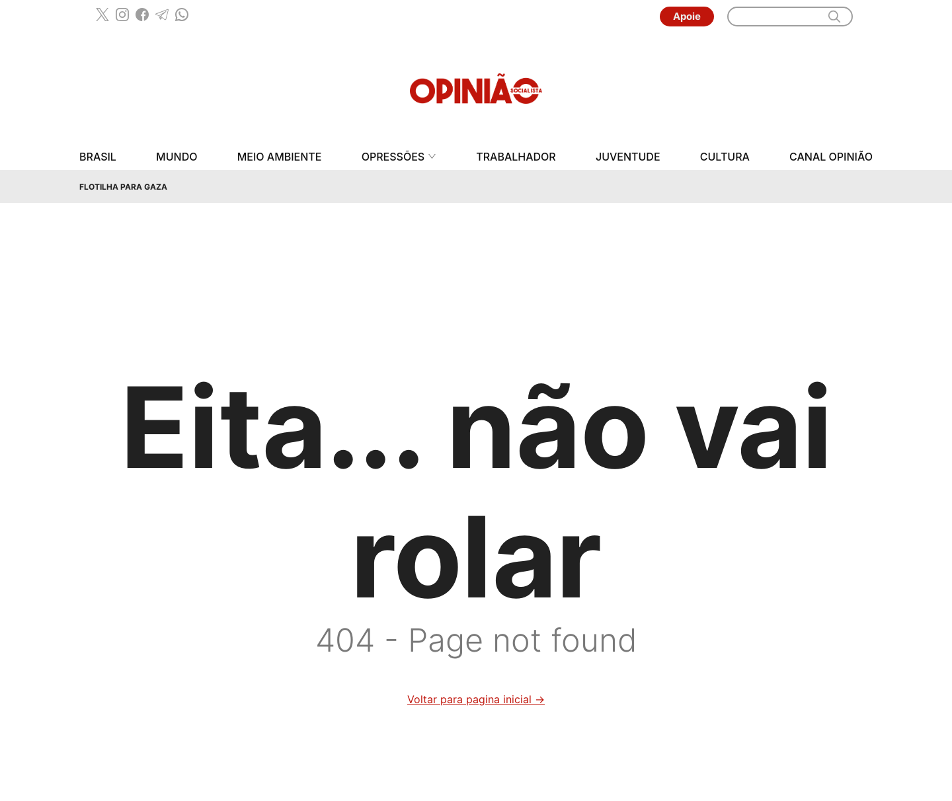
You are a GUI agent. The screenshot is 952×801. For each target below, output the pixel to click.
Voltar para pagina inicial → (476, 699)
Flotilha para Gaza (123, 187)
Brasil (97, 157)
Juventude (628, 157)
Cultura (725, 157)
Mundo (176, 157)
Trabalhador (516, 157)
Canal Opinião (831, 157)
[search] (834, 16)
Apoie (687, 16)
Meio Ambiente (279, 157)
